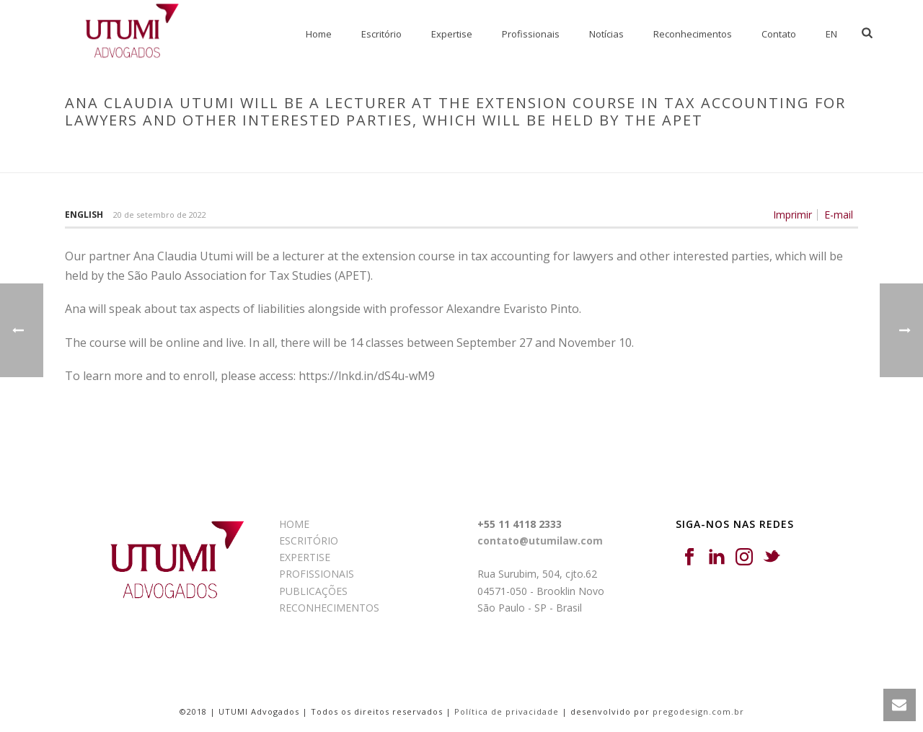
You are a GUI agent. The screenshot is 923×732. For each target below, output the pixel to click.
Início (73, 151)
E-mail (838, 215)
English (84, 214)
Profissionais (531, 33)
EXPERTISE (304, 557)
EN (831, 33)
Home (319, 33)
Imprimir (792, 215)
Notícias (606, 33)
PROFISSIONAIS (316, 574)
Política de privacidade (506, 711)
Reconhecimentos (692, 33)
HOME (294, 524)
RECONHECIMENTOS (329, 607)
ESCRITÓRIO (308, 540)
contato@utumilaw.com (540, 540)
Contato (778, 33)
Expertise (451, 33)
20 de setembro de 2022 (159, 214)
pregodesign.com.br (698, 711)
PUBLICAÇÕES (313, 591)
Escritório (381, 33)
